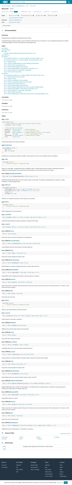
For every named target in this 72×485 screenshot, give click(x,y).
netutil (15, 129)
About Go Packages (35, 469)
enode (15, 131)
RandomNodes (14, 260)
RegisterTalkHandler (16, 380)
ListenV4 (7, 224)
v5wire (4, 449)
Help (17, 471)
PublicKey (28, 243)
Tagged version (41, 15)
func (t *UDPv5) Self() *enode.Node (13, 92)
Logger (16, 133)
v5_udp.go (56, 437)
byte (10, 149)
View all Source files (64, 433)
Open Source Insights (14, 22)
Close (12, 231)
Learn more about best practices (16, 17)
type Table (4, 51)
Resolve (12, 279)
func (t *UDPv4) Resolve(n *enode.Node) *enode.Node (17, 70)
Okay (65, 482)
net (9, 151)
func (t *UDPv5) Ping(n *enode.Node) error (14, 83)
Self (11, 290)
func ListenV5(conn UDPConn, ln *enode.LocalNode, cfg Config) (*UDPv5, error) (24, 75)
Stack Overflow (19, 469)
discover (32, 5)
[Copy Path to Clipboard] (34, 6)
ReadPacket (20, 132)
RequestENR (14, 269)
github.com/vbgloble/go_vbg (18, 5)
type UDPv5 (5, 73)
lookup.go (4, 438)
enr (13, 135)
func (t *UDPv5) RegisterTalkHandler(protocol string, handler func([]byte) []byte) (23, 87)
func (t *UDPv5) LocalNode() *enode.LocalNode (16, 80)
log (13, 133)
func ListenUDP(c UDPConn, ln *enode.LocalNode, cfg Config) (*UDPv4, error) (23, 58)
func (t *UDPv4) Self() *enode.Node (13, 71)
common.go (5, 437)
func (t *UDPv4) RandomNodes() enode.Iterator (16, 66)
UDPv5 (7, 300)
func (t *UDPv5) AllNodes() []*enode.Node (14, 76)
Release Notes (48, 471)
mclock (14, 136)
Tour (17, 467)
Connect (62, 462)
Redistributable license (27, 15)
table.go (39, 437)
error (37, 189)
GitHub (61, 467)
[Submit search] (65, 2)
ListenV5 (7, 313)
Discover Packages (6, 5)
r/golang (61, 471)
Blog (46, 467)
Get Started (19, 462)
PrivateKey (18, 125)
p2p (27, 5)
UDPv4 (7, 202)
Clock (18, 136)
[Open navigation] (69, 2)
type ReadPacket (6, 50)
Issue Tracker (48, 469)
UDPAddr (13, 151)
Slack (61, 469)
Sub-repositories (34, 467)
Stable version (52, 15)
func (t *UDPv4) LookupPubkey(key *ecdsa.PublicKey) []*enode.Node (21, 63)
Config (7, 119)
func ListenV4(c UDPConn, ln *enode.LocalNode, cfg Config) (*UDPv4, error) (23, 60)
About (46, 462)
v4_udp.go (39, 438)
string (31, 383)
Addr (15, 193)
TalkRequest (14, 422)
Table (6, 159)
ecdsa (13, 125)
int (36, 176)
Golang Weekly (63, 476)
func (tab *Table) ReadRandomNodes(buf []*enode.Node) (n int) (20, 53)
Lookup (12, 351)
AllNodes (13, 322)
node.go (21, 437)
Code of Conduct (49, 476)
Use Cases (4, 465)
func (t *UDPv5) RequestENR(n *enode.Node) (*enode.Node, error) (21, 88)
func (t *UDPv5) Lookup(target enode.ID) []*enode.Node (18, 82)
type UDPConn (5, 55)
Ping (11, 250)
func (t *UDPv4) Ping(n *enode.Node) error (14, 65)
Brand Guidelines (49, 474)
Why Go (4, 462)
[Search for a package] (37, 2)
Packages (33, 462)
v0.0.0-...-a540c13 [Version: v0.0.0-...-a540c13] (8, 11)
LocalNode (26, 217)
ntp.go (20, 438)
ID (24, 354)
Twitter (61, 465)
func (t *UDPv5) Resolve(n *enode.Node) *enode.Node (17, 90)
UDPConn (8, 185)
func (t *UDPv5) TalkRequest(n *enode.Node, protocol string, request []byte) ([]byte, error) (26, 93)
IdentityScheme (19, 135)
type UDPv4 (5, 56)
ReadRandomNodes (16, 173)
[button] (9, 15)
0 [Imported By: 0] (55, 11)
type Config (4, 48)
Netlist (20, 129)
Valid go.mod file (14, 15)
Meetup (61, 474)
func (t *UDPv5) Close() (10, 78)
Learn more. (60, 482)
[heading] (6, 2)
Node (19, 131)
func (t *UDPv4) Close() (10, 61)
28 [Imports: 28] (46, 11)
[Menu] (36, 26)
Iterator (26, 262)
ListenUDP (8, 214)
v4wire (4, 446)
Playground (18, 465)
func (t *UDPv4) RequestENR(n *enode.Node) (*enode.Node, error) (21, 68)
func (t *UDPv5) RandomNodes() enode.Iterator (16, 85)
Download (47, 465)
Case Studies (5, 467)
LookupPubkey (15, 240)
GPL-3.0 (39, 11)
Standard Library (34, 465)
